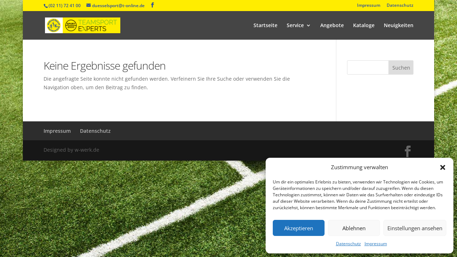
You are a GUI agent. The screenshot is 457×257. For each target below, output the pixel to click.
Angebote (332, 26)
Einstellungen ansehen (414, 228)
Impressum (376, 244)
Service (295, 26)
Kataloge (364, 26)
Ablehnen (354, 228)
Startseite (265, 26)
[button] (442, 167)
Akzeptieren (298, 228)
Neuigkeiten (398, 26)
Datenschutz (348, 244)
